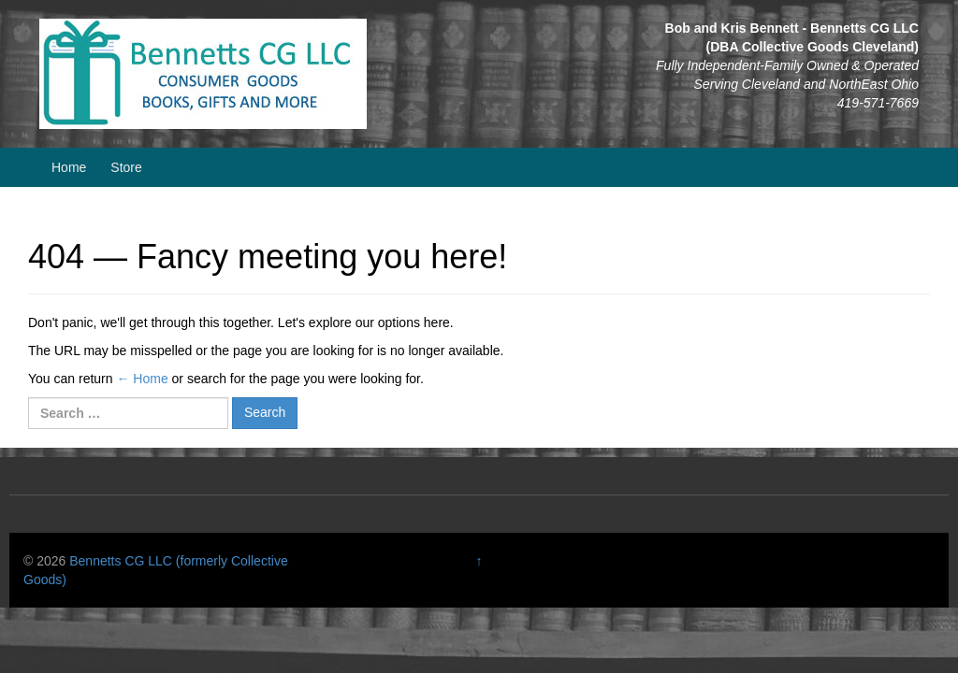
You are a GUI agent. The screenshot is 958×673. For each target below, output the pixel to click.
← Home (141, 378)
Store (125, 167)
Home (68, 167)
